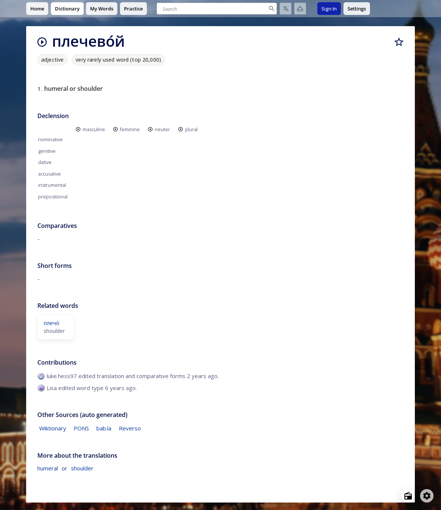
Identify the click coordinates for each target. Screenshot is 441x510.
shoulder (82, 468)
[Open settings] (427, 496)
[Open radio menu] (408, 496)
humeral (47, 468)
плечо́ (51, 323)
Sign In (329, 8)
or (64, 468)
